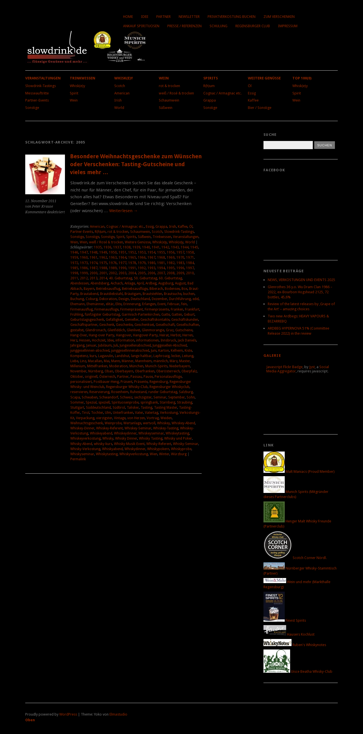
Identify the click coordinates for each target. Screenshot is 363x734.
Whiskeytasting (177, 433)
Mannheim (143, 361)
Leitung (187, 356)
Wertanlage (132, 423)
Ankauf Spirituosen (141, 26)
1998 (74, 273)
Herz (73, 340)
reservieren (79, 392)
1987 (94, 268)
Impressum (287, 26)
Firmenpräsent (131, 309)
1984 (190, 263)
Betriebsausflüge (135, 289)
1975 (103, 263)
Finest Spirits (284, 620)
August (180, 283)
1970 (180, 258)
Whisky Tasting (150, 438)
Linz (83, 361)
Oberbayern (124, 371)
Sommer (77, 402)
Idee (144, 16)
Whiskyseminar (82, 454)
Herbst (175, 335)
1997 (190, 268)
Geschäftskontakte (155, 320)
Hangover (123, 335)
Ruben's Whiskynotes (294, 645)
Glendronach (95, 330)
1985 (74, 268)
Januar (91, 345)
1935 (98, 247)
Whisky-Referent (158, 444)
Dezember (159, 299)
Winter (164, 454)
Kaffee (253, 100)
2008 (171, 273)
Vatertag (151, 413)
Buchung (77, 299)
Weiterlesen (123, 210)
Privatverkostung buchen (232, 16)
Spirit (74, 93)
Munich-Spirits (156, 366)
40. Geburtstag (120, 278)
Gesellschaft (165, 325)
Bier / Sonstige (259, 108)
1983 (180, 263)
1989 (113, 268)
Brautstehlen (152, 294)
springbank (149, 402)
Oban (109, 371)
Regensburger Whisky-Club (127, 387)
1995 (171, 268)
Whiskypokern (158, 449)
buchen (189, 294)
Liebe (74, 361)
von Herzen (136, 418)
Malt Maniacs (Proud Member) (299, 471)
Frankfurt (192, 309)
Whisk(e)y (77, 86)
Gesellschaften (187, 325)
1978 (132, 263)
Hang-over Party (101, 335)
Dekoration (108, 299)
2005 (142, 273)
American (122, 93)
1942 (165, 247)
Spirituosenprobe (125, 402)
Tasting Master (165, 408)
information (124, 340)
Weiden (166, 418)
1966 (142, 258)
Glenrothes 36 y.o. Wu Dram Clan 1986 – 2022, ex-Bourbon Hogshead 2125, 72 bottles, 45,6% (300, 292)
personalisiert (81, 382)
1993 (151, 268)
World (119, 108)
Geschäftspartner (84, 325)
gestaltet (77, 330)
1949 (103, 252)
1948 (94, 252)
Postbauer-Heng (106, 382)
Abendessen (79, 283)
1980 (151, 263)
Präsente (141, 382)
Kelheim (177, 351)
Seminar (159, 397)
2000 (94, 273)
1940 (146, 247)
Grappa (209, 100)
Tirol (85, 413)
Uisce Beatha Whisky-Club (297, 671)
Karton (163, 351)
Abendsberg (99, 283)
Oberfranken (145, 371)
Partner (163, 16)
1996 (180, 268)
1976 (113, 263)
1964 (122, 258)
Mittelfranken (97, 366)
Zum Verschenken (279, 16)
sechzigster (143, 397)
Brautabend (89, 294)
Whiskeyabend (101, 433)
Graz (170, 330)
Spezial (91, 402)
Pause (148, 377)
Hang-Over (78, 335)
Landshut (122, 356)
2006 (151, 273)
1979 (142, 263)
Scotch (119, 86)
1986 (84, 268)
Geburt (189, 315)
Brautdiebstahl (111, 294)
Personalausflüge (168, 377)
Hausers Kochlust (289, 634)
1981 (161, 263)
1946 (74, 252)
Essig (252, 93)
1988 (103, 268)
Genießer (132, 320)
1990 (122, 268)
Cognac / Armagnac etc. (222, 93)
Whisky (107, 438)
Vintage (120, 418)
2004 (132, 273)
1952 (132, 252)
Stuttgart (77, 408)
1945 (194, 247)
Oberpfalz (189, 371)
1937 (117, 247)
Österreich (107, 377)
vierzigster (104, 418)
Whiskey (163, 423)
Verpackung (85, 418)
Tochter (97, 413)
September (176, 397)
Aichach (117, 283)
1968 (161, 258)
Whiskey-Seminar (137, 428)
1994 (161, 268)
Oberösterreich (168, 371)
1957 (180, 252)
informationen (147, 340)
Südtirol (119, 408)
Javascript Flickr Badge (284, 367)
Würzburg (179, 454)
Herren (187, 335)
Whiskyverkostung (133, 454)
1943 (175, 247)
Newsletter (189, 16)
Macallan (95, 361)
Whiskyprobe (181, 449)
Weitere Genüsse (264, 78)
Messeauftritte (37, 93)
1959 (74, 258)
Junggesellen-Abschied (170, 345)
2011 (74, 278)
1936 (107, 247)
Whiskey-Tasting (165, 428)
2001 (103, 273)
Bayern (89, 289)
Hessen (84, 340)
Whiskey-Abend (183, 423)
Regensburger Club (252, 26)
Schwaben (90, 397)
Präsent (126, 382)
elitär (110, 304)
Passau (136, 377)
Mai (106, 361)
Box (184, 289)
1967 (151, 258)
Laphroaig (161, 356)
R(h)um (209, 86)
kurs (93, 356)
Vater (139, 413)
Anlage (129, 283)
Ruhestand (138, 392)
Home (128, 16)
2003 (122, 273)
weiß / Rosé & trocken (176, 93)
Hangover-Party (145, 335)
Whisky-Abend (81, 444)
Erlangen (149, 304)
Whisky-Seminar (185, 444)
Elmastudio (118, 714)
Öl (250, 86)
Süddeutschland (98, 408)
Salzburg (186, 392)
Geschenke (124, 325)
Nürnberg (95, 371)
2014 (103, 278)
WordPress (68, 714)
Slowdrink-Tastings (40, 86)
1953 (142, 252)
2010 (190, 273)
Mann (115, 361)
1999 (84, 273)
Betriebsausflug (108, 289)
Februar (173, 304)
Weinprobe (113, 423)
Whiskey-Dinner (82, 428)
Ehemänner (95, 304)
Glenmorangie (153, 330)
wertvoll (149, 423)
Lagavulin (105, 356)
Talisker (133, 408)
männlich (160, 361)
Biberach (156, 289)
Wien (153, 454)
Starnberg (167, 402)
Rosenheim (119, 392)
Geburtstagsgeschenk (87, 320)
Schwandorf (108, 397)
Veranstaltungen (43, 78)
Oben (30, 720)
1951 (122, 252)
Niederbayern (179, 366)
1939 (136, 247)
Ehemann (77, 304)
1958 (190, 252)
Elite (118, 304)
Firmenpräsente (157, 309)
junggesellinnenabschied (130, 351)
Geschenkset (144, 325)
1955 (161, 252)
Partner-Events (37, 100)
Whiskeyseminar (151, 433)
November (78, 371)
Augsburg (165, 283)
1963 (113, 258)
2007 (161, 273)
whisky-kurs (103, 444)
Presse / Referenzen (184, 26)
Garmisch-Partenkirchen (141, 315)
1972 (74, 263)
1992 (142, 268)
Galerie (272, 355)
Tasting (146, 408)
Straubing (184, 402)
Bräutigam (132, 294)
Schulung (218, 26)
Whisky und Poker (178, 438)
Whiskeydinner (125, 433)
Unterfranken (123, 413)
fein (184, 304)
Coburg (92, 299)
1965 (132, 258)
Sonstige (32, 108)
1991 (132, 268)
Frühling (76, 315)
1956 (171, 252)
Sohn (191, 397)
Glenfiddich (116, 330)
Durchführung (180, 299)
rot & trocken (169, 86)
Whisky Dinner (126, 438)
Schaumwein (169, 100)
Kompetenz (79, 356)
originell (91, 377)
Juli (115, 345)
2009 (180, 273)
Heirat (164, 335)
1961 (94, 258)
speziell (104, 402)
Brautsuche (173, 294)
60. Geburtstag (170, 278)
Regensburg (158, 382)
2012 (84, 278)
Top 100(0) (301, 78)
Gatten (177, 315)
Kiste (188, 351)
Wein (74, 100)
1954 (151, 252)
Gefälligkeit (114, 320)
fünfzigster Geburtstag (102, 315)
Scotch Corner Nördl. (295, 558)
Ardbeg (151, 283)
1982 (171, 263)
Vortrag (153, 418)
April (140, 283)
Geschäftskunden (184, 320)
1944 (185, 247)
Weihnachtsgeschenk (86, 423)
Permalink (78, 459)
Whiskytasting (107, 454)
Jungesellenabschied (135, 345)
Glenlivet (133, 330)
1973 (84, 263)
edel (196, 299)
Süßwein (165, 108)
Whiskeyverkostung (85, 438)
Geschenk (106, 325)
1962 (103, 258)
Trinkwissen (82, 78)
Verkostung (169, 413)
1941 (156, 247)
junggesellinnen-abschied (89, 351)
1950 (113, 252)
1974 (94, 263)
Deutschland (140, 299)
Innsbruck (168, 340)
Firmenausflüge (106, 309)
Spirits (210, 78)
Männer (128, 361)
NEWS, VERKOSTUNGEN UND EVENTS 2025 (301, 280)
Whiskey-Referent (109, 428)
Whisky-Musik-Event (129, 444)
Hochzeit (98, 340)
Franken (177, 309)
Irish (118, 100)
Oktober (76, 377)
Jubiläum (105, 345)
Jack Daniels (187, 340)
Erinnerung (131, 304)
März (174, 361)
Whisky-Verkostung (85, 449)
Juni (154, 351)
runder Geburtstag (162, 392)
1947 (84, 252)
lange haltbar (141, 356)
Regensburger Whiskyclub (169, 387)
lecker (175, 356)
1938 (127, 247)
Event (161, 304)
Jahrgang (77, 345)
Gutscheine (184, 330)
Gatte (165, 315)
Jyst (312, 367)
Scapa (75, 397)
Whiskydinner (134, 449)
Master (184, 361)
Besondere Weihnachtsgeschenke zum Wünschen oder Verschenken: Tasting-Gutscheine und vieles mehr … (136, 164)
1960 (84, 258)
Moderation (118, 366)
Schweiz (126, 397)
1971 (190, 258)
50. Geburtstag (145, 278)
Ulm (108, 413)
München (136, 366)
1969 (171, 258)
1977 (122, 263)
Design (124, 299)
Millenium (77, 366)
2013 (94, 278)
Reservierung (99, 392)
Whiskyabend (112, 449)
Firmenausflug (81, 309)
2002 (113, 273)
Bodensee (172, 289)
